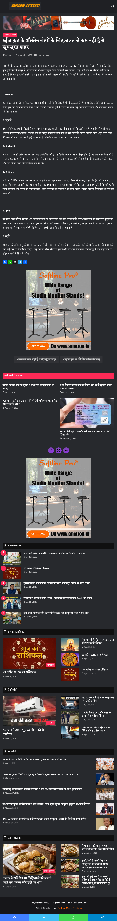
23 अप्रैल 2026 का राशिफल (95, 655)
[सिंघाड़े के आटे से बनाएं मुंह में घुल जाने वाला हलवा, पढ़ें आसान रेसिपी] (70, 850)
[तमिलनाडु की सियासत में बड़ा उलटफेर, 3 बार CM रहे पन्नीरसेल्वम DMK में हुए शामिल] (105, 794)
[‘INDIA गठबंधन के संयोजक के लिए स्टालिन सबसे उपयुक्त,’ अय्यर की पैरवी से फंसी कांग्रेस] (105, 824)
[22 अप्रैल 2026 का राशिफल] (70, 674)
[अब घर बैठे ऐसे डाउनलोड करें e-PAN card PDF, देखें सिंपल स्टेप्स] (87, 413)
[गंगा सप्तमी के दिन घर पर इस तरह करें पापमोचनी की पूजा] (70, 644)
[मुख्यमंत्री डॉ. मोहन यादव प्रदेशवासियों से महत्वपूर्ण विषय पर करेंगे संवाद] (12, 588)
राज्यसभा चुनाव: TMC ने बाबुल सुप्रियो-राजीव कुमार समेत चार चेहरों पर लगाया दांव (41, 774)
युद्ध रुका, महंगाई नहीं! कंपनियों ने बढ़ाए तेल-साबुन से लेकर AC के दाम (56, 613)
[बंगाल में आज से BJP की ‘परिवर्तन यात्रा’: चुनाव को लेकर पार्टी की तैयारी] (105, 764)
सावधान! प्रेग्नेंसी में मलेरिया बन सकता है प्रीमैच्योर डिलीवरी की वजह (55, 553)
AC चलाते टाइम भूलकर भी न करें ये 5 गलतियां (24, 732)
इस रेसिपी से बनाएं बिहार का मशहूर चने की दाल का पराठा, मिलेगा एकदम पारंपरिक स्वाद (95, 864)
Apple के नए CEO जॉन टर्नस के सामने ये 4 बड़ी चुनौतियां (96, 714)
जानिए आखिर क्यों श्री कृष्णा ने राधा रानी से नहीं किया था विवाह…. (28, 387)
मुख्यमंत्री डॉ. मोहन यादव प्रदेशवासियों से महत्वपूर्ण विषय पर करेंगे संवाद (57, 583)
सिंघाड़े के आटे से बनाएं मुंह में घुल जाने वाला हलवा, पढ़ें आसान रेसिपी (98, 847)
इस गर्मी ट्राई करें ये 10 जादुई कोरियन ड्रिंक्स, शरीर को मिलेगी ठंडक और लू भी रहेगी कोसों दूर (96, 880)
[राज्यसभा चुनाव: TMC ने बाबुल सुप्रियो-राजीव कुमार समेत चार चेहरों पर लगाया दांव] (105, 779)
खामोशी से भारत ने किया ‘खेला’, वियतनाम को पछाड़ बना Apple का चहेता (58, 598)
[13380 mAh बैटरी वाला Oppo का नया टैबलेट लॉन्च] (70, 702)
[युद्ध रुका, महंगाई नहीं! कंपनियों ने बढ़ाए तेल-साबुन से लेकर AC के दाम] (12, 618)
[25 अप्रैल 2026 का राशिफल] (12, 573)
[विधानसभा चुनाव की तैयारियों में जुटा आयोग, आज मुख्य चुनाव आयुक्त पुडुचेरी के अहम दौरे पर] (105, 809)
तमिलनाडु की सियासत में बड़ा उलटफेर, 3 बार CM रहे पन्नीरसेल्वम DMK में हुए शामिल (42, 789)
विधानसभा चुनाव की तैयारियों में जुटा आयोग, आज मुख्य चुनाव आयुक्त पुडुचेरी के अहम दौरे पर (46, 804)
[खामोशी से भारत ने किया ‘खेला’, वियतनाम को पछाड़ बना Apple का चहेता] (12, 603)
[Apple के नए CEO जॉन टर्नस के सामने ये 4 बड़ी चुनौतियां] (70, 717)
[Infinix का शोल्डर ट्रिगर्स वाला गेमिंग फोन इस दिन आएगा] (70, 732)
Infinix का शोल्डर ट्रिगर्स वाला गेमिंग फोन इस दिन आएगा (96, 729)
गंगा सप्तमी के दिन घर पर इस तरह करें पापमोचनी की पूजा (98, 641)
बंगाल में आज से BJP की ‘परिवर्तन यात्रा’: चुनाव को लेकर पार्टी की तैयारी (35, 759)
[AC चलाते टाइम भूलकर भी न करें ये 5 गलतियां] (29, 711)
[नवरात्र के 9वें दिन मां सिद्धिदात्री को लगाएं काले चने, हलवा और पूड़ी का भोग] (29, 859)
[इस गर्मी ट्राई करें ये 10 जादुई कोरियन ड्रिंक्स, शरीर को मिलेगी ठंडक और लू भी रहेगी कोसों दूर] (70, 881)
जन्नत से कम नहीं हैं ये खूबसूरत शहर (37, 359)
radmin (8, 55)
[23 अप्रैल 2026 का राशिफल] (70, 659)
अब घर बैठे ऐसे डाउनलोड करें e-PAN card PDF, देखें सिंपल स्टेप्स (85, 433)
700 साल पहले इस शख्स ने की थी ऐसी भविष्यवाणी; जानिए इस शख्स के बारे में (30, 402)
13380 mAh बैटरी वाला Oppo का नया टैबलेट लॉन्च (98, 699)
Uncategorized (10, 35)
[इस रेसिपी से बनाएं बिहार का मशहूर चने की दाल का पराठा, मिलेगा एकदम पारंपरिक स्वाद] (70, 865)
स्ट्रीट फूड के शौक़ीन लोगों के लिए (82, 359)
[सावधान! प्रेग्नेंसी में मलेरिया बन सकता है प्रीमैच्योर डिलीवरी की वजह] (12, 558)
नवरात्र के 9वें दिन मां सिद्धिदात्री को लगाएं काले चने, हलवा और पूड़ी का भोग (27, 880)
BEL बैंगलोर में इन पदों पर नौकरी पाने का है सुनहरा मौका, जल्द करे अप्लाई (86, 387)
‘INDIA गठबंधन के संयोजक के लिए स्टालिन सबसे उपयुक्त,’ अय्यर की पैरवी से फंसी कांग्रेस (44, 819)
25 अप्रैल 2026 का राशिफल (36, 568)
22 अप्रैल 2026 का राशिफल (95, 670)
